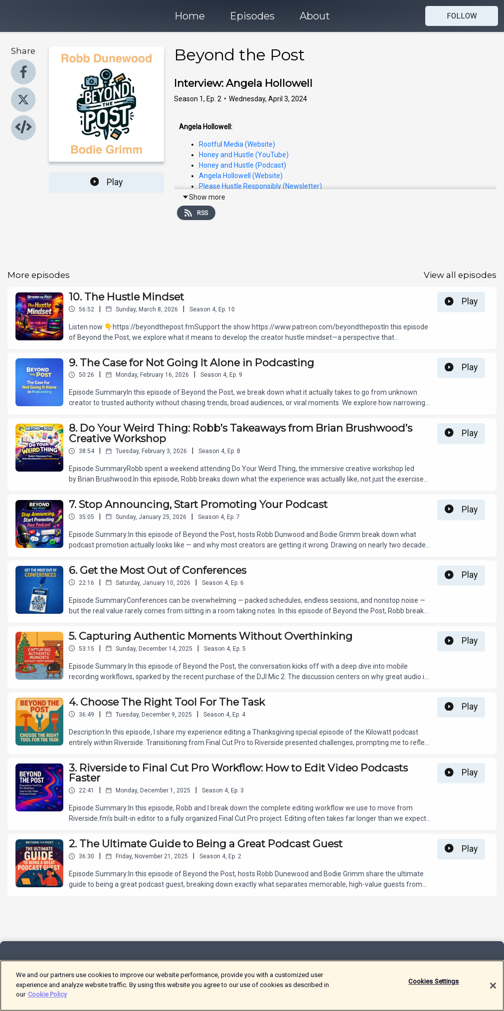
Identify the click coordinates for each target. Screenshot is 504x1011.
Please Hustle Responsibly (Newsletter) (260, 186)
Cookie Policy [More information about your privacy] (47, 1002)
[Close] (493, 993)
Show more (203, 197)
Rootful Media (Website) (237, 144)
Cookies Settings (433, 989)
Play (106, 182)
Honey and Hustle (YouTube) (244, 155)
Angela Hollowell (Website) (241, 176)
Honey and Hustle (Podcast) (242, 165)
